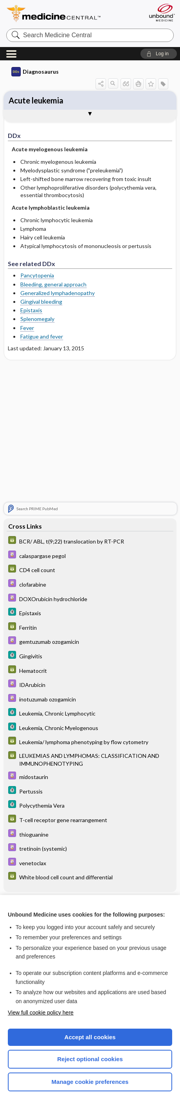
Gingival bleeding (41, 301)
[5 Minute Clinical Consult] (90, 612)
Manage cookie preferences (90, 1081)
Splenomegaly (37, 318)
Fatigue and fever (41, 336)
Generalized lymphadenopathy (57, 293)
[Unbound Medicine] (162, 12)
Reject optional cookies (90, 1059)
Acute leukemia (36, 100)
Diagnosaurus (35, 71)
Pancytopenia (37, 275)
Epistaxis (31, 310)
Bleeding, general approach (53, 284)
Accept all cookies (90, 1037)
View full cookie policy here (41, 1012)
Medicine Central (68, 13)
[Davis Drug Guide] (90, 555)
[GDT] (90, 541)
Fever (27, 327)
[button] (158, 54)
